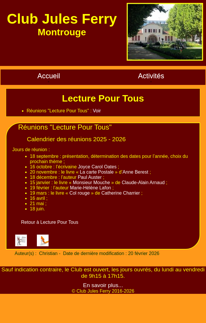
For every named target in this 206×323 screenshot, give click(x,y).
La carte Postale (97, 172)
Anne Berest (135, 172)
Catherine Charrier (121, 193)
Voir (97, 110)
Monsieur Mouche (91, 182)
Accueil (48, 76)
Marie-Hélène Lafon (90, 187)
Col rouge (79, 193)
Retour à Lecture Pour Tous (49, 222)
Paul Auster (90, 177)
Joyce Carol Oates (97, 166)
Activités (151, 76)
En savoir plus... (103, 285)
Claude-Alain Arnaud (143, 182)
